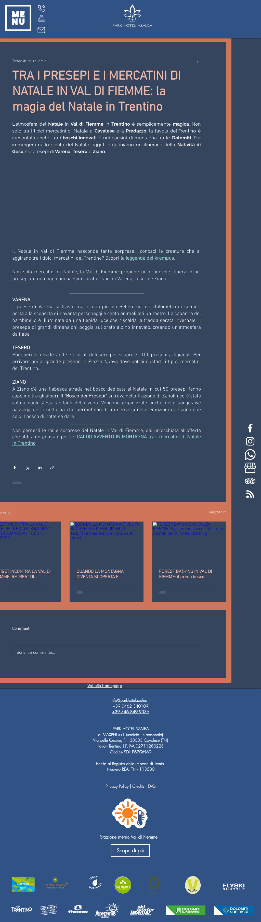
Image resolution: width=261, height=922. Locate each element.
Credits (138, 786)
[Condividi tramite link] (52, 467)
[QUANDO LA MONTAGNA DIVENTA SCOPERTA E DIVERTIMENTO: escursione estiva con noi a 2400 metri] (106, 542)
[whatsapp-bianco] (250, 454)
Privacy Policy (117, 786)
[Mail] (41, 30)
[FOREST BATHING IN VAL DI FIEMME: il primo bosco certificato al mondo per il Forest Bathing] (189, 542)
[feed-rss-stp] (250, 494)
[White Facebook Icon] (250, 428)
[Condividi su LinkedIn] (39, 467)
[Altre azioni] (198, 61)
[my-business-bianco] (250, 467)
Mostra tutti (217, 512)
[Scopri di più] (130, 850)
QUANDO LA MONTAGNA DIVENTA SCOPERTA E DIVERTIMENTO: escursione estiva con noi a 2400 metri (102, 574)
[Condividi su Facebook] (14, 467)
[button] (18, 18)
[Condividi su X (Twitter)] (27, 467)
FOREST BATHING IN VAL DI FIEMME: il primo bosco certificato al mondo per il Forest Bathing (185, 574)
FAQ (151, 786)
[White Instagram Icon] (250, 441)
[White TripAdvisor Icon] (250, 481)
